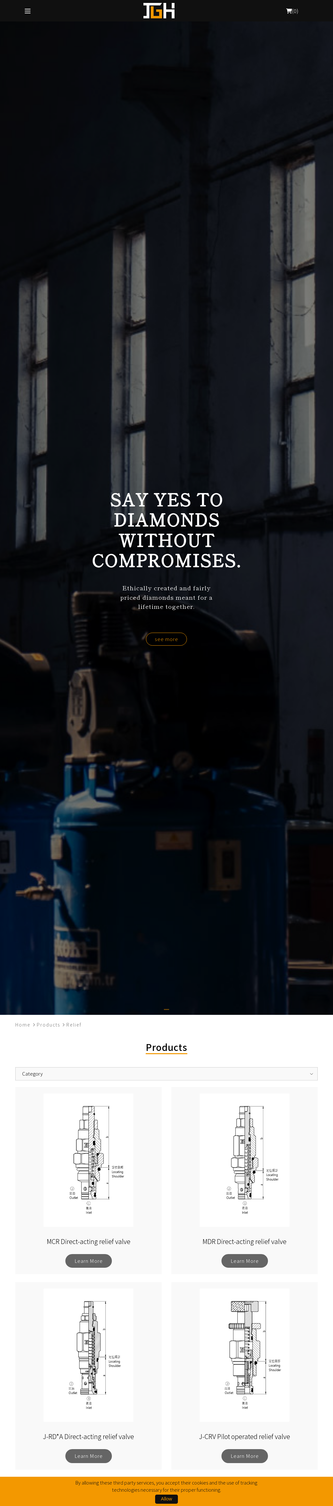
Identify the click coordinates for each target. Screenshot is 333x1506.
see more (166, 638)
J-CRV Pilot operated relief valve (244, 1436)
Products (48, 1024)
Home (23, 1024)
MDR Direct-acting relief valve (244, 1241)
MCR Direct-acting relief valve (88, 1241)
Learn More (88, 1260)
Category (32, 1073)
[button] (166, 1009)
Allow (166, 1498)
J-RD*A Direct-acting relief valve (88, 1436)
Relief (74, 1024)
